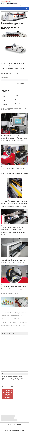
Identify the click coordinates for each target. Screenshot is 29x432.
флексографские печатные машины (9, 419)
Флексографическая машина (8, 417)
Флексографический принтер (8, 415)
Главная (9, 424)
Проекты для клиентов (22, 426)
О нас (14, 424)
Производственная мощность (8, 426)
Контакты (7, 373)
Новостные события (15, 427)
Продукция (19, 424)
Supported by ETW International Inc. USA (14, 430)
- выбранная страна (21, 5)
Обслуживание (6, 427)
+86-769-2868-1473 (11, 382)
